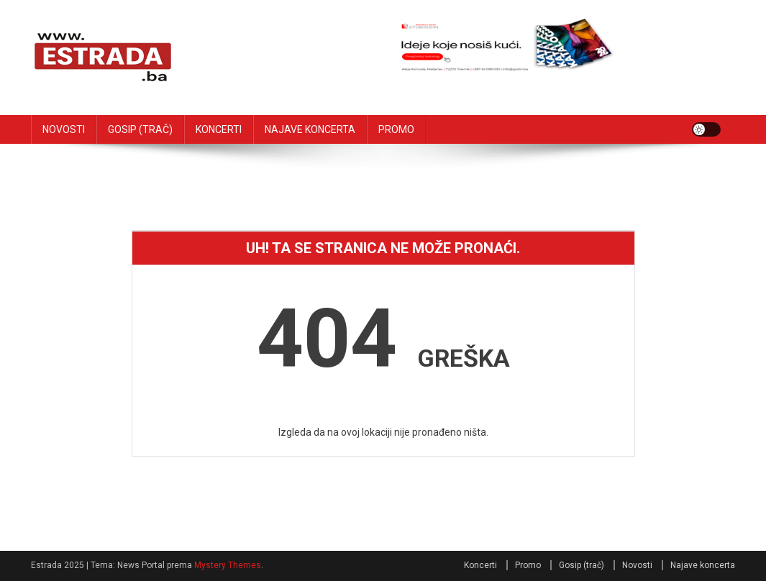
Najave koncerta (702, 565)
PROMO (396, 129)
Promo (528, 565)
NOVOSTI (63, 129)
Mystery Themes (227, 565)
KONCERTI (219, 129)
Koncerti (480, 565)
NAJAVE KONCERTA (310, 129)
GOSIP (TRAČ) (140, 129)
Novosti (637, 565)
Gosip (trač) (581, 565)
